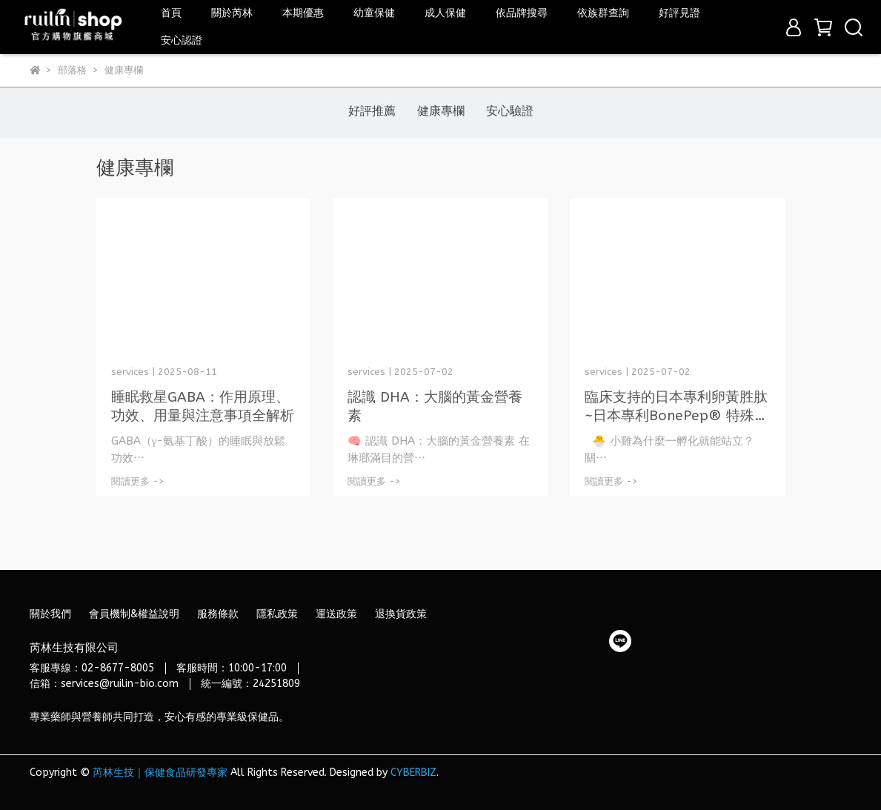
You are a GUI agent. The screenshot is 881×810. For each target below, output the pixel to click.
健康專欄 (441, 111)
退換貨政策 (401, 614)
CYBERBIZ (413, 772)
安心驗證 (509, 111)
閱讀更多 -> (137, 481)
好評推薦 (372, 111)
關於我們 (50, 614)
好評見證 (679, 13)
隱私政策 (277, 614)
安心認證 (181, 40)
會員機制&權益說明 (134, 614)
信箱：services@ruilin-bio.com (104, 683)
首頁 (171, 13)
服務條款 (218, 614)
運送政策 (336, 614)
